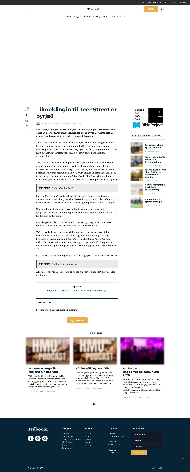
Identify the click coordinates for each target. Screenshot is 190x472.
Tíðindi (68, 16)
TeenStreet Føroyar (97, 290)
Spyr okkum (77, 320)
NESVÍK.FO (164, 2)
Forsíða (65, 433)
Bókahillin (89, 16)
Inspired (51, 290)
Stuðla (151, 9)
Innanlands (66, 123)
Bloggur (78, 16)
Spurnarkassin (118, 16)
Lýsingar (66, 445)
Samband (66, 448)
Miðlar (88, 445)
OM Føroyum (62, 271)
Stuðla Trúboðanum (71, 439)
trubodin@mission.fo (117, 436)
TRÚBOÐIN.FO (153, 2)
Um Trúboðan (68, 442)
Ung (98, 16)
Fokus (88, 439)
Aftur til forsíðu (47, 9)
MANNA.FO (174, 2)
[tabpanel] (48, 369)
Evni (87, 436)
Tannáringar (78, 290)
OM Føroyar (64, 290)
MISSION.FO (141, 2)
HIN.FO (183, 2)
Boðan (106, 16)
